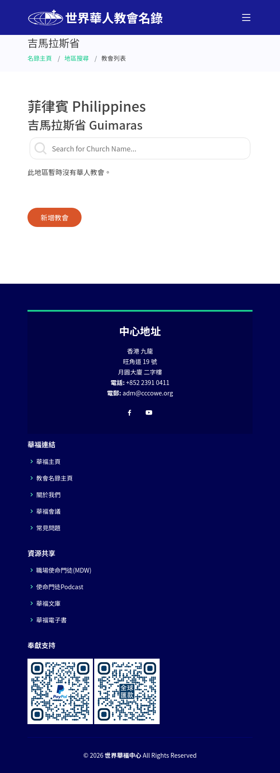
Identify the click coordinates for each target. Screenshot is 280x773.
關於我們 (48, 494)
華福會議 (48, 511)
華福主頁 (48, 461)
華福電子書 (51, 620)
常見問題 (48, 528)
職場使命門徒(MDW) (64, 570)
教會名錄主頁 (54, 478)
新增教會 (54, 217)
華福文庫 (48, 603)
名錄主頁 (39, 58)
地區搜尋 (77, 58)
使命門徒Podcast (59, 587)
